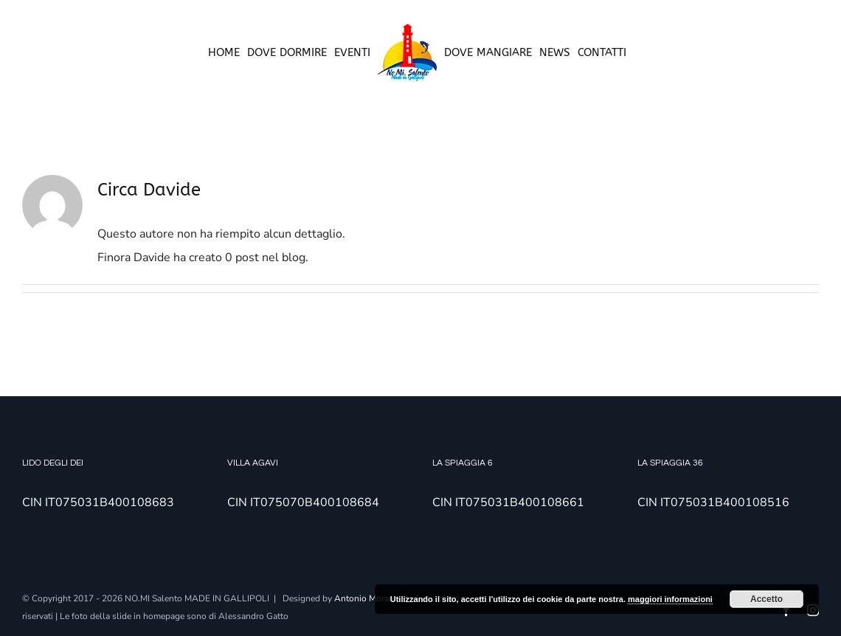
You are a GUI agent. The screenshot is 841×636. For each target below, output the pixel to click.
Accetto (766, 599)
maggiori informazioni (670, 599)
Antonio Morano (366, 598)
